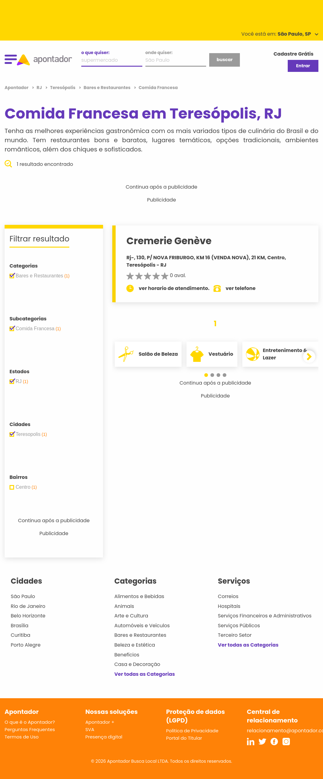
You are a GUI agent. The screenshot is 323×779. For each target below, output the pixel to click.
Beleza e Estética (134, 644)
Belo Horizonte (28, 615)
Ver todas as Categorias (144, 674)
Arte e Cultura (131, 615)
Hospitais (229, 606)
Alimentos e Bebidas (139, 596)
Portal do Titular (184, 738)
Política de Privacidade (192, 730)
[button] (206, 375)
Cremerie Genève (170, 241)
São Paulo (23, 596)
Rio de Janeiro (28, 606)
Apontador (17, 87)
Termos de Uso (22, 737)
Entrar (303, 66)
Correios (228, 596)
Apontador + (99, 722)
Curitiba (20, 635)
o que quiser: (95, 52)
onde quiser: (159, 52)
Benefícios (126, 654)
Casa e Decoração (137, 664)
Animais (124, 606)
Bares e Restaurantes (140, 635)
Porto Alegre (25, 644)
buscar (225, 60)
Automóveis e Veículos (142, 625)
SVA (89, 729)
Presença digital (103, 737)
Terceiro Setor (235, 635)
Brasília (20, 625)
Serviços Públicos (239, 625)
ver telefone (242, 288)
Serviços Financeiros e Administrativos (264, 615)
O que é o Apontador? (30, 722)
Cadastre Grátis (293, 53)
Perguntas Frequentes (30, 729)
